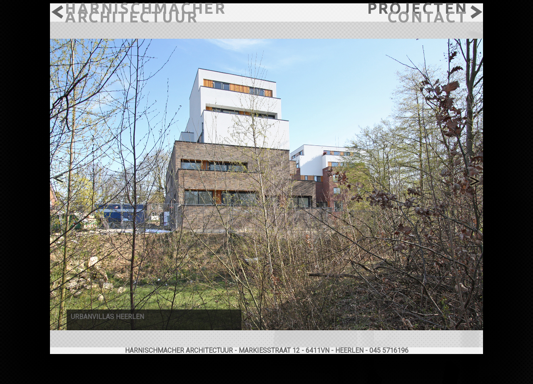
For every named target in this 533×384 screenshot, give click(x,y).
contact (427, 16)
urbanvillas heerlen (107, 317)
